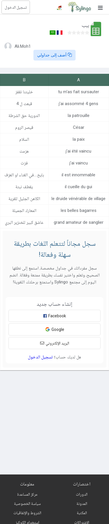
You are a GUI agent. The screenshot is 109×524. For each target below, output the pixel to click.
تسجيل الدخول (16, 7)
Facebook (54, 316)
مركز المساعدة (27, 494)
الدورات (81, 494)
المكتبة (82, 512)
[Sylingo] (79, 7)
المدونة (81, 503)
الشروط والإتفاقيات (27, 512)
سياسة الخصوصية (27, 503)
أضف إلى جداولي (54, 55)
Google (54, 329)
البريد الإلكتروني (54, 343)
